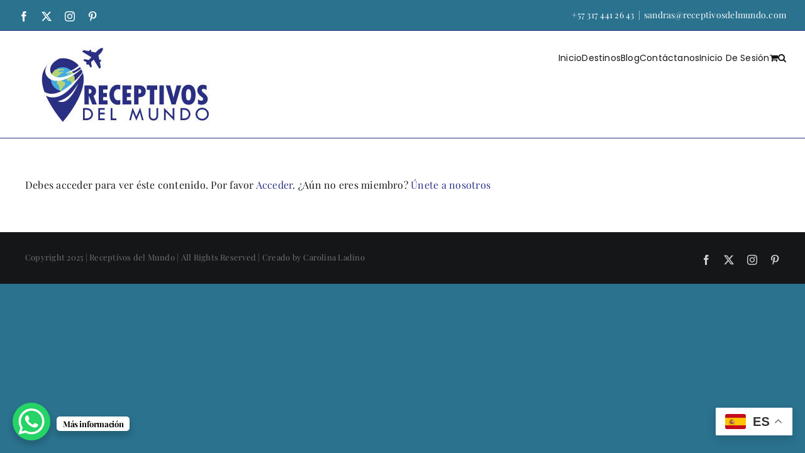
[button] (782, 57)
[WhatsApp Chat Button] (31, 421)
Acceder (274, 184)
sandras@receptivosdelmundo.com (715, 15)
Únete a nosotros (451, 184)
